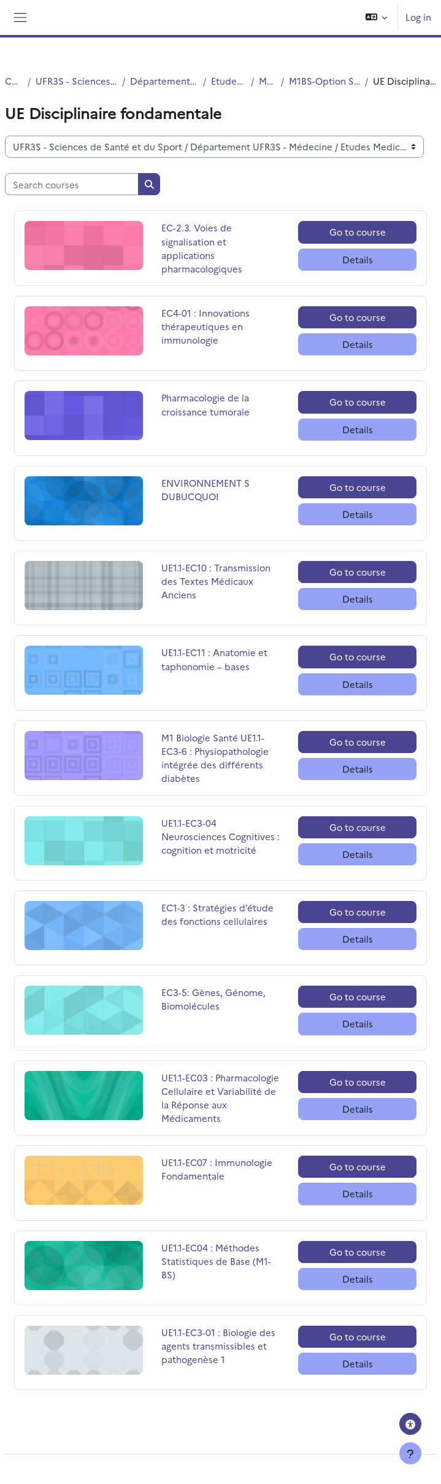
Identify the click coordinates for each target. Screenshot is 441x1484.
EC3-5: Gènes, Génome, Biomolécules (213, 999)
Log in (418, 16)
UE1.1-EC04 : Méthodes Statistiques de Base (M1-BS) (216, 1261)
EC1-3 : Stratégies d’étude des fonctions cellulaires (217, 914)
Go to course (357, 231)
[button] (376, 17)
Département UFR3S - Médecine (164, 80)
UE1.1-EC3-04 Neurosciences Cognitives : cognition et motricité (220, 836)
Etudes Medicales (228, 80)
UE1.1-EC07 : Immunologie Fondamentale (216, 1169)
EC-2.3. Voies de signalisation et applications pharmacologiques (201, 248)
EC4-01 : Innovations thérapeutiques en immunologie (205, 326)
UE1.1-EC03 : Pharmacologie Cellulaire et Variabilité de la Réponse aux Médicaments (220, 1098)
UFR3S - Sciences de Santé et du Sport (76, 80)
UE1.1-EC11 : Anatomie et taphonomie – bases (214, 659)
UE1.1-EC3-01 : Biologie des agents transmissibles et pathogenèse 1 (218, 1346)
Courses (14, 80)
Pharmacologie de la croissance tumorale (205, 404)
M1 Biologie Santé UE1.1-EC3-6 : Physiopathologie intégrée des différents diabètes (215, 758)
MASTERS (267, 80)
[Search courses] (72, 184)
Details (357, 259)
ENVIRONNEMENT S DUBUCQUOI (205, 489)
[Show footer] (410, 1453)
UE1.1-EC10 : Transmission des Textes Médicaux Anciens (215, 581)
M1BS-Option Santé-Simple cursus (324, 80)
